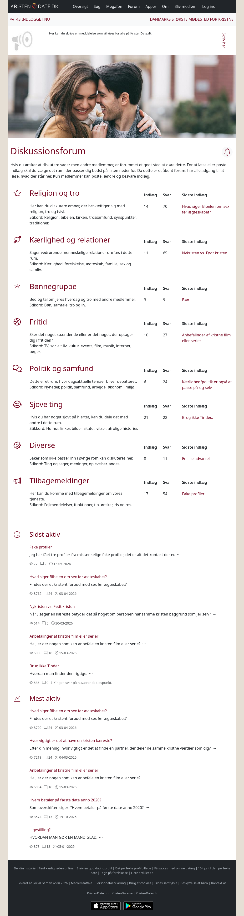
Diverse (42, 445)
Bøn (185, 299)
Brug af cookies (140, 883)
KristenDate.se (122, 893)
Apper (151, 6)
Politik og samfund (61, 368)
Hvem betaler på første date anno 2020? (65, 800)
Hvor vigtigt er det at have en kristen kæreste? (71, 740)
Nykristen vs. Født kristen (204, 253)
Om (165, 6)
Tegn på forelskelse (114, 873)
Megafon (114, 6)
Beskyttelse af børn (194, 883)
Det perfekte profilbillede (133, 868)
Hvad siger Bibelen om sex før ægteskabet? (68, 576)
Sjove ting (46, 404)
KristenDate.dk (146, 893)
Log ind (208, 6)
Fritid (38, 322)
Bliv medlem (185, 6)
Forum (134, 6)
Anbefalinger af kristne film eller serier (64, 636)
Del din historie (25, 868)
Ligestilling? (40, 829)
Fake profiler (193, 493)
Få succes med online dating (174, 868)
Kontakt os (218, 883)
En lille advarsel (196, 458)
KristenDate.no (97, 893)
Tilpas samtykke (165, 883)
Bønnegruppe (53, 286)
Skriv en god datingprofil (94, 868)
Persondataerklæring (111, 883)
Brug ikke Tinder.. (197, 417)
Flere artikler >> (142, 873)
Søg (97, 6)
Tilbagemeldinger (59, 480)
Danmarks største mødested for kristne (192, 19)
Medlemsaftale (81, 883)
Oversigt (80, 6)
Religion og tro (55, 193)
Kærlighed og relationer (70, 240)
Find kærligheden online (56, 868)
